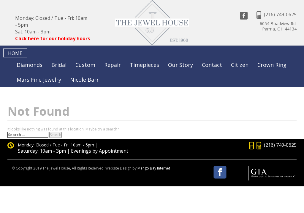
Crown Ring (271, 64)
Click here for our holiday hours (52, 38)
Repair (112, 64)
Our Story (180, 64)
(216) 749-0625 (280, 14)
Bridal (58, 64)
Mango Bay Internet (153, 168)
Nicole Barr (84, 79)
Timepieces (144, 64)
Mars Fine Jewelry (39, 79)
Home (15, 53)
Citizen (239, 64)
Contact (212, 64)
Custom (85, 64)
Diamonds (29, 64)
